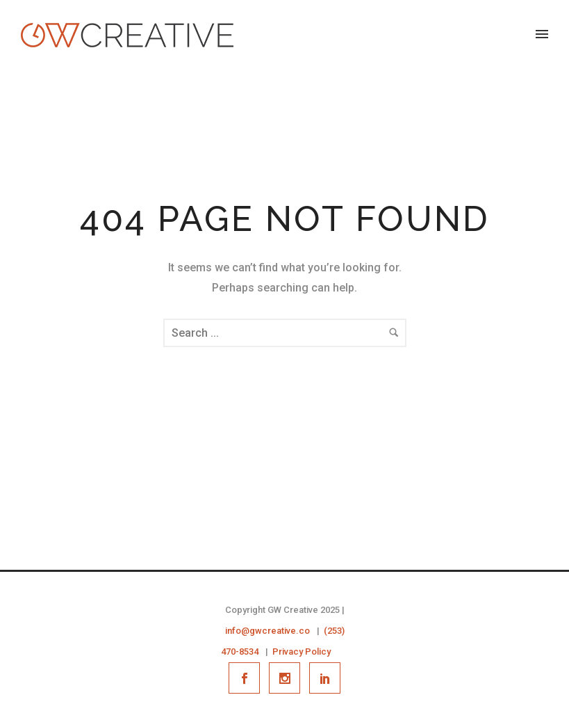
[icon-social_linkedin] (324, 678)
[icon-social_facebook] (248, 678)
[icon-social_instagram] (288, 678)
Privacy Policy (301, 651)
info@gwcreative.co (267, 630)
